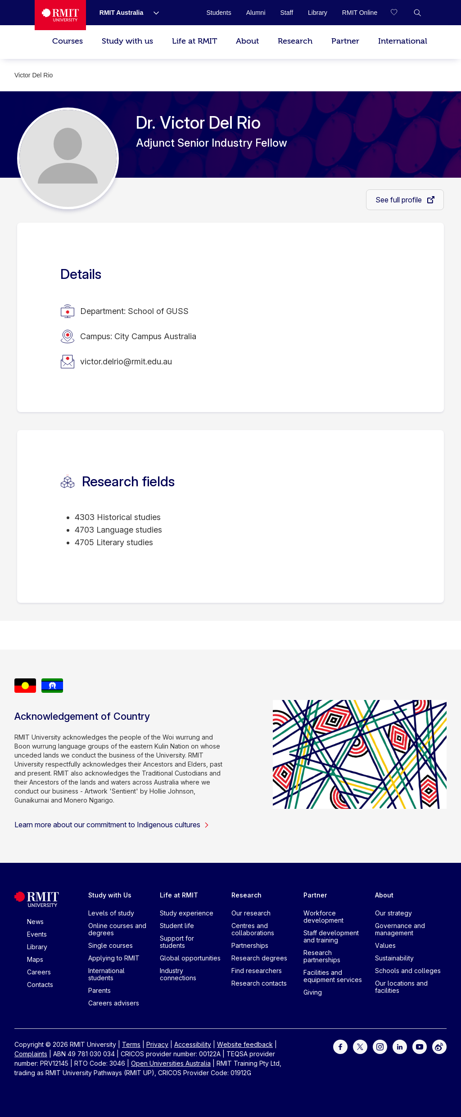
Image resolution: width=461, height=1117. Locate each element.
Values (385, 945)
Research (295, 41)
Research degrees (259, 958)
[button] (417, 12)
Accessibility (192, 1044)
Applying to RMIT (114, 958)
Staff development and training (331, 936)
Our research (251, 913)
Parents (99, 990)
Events (37, 934)
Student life (177, 925)
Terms (131, 1044)
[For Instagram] (380, 1046)
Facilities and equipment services (332, 976)
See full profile (399, 199)
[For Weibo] (439, 1046)
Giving (312, 992)
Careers (39, 972)
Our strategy (393, 913)
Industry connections (178, 974)
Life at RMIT (194, 41)
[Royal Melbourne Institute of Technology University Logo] (60, 15)
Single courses (110, 945)
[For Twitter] (360, 1046)
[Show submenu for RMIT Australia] (152, 12)
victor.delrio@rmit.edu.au (126, 361)
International (402, 41)
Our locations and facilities (401, 986)
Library (37, 947)
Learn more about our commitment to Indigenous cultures (111, 824)
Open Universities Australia (171, 1063)
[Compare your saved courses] (399, 13)
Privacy (157, 1044)
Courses (67, 41)
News (35, 921)
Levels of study (111, 913)
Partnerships (249, 945)
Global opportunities (190, 958)
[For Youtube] (419, 1046)
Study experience (186, 913)
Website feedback (245, 1044)
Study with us (127, 41)
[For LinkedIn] (400, 1046)
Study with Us (109, 895)
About (247, 41)
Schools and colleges (408, 970)
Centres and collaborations (252, 929)
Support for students (177, 941)
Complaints (30, 1054)
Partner (345, 41)
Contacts (40, 984)
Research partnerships (321, 956)
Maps (35, 959)
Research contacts (259, 983)
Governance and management (400, 929)
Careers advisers (113, 1003)
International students (106, 974)
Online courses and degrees (117, 929)
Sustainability (394, 958)
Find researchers (256, 970)
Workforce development (323, 916)
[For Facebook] (340, 1046)
